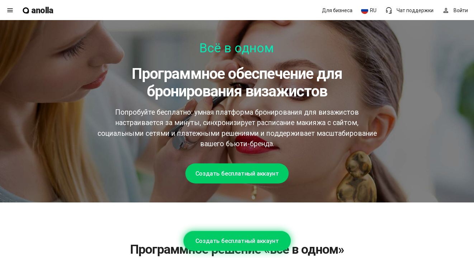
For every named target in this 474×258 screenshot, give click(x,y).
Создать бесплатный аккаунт (237, 173)
